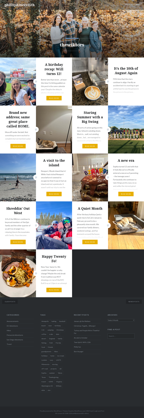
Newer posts (133, 302)
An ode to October (80, 338)
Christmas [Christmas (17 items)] (60, 330)
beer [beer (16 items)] (50, 326)
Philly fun (77, 347)
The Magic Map (132, 5)
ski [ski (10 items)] (61, 369)
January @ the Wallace (82, 321)
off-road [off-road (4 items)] (44, 369)
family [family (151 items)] (60, 339)
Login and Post (99, 411)
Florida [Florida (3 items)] (58, 343)
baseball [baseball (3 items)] (62, 321)
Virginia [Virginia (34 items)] (59, 382)
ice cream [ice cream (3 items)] (60, 356)
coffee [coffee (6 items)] (43, 334)
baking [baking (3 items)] (54, 321)
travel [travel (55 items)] (43, 382)
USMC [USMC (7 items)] (51, 382)
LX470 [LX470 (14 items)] (58, 360)
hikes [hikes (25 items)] (56, 351)
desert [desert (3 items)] (43, 339)
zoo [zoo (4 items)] (49, 390)
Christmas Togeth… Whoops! (85, 326)
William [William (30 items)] (58, 386)
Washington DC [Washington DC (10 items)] (47, 386)
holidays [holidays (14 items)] (44, 356)
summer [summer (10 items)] (52, 373)
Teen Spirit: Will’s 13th (82, 342)
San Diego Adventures (15, 340)
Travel (9, 344)
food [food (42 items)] (43, 347)
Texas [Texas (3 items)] (43, 377)
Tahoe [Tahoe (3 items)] (60, 373)
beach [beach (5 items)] (43, 326)
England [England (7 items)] (52, 339)
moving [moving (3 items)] (55, 364)
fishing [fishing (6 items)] (43, 343)
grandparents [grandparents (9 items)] (46, 351)
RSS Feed (89, 411)
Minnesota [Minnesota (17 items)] (45, 364)
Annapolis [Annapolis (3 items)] (45, 321)
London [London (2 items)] (44, 360)
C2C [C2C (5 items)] (43, 330)
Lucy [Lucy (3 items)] (51, 360)
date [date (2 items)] (57, 334)
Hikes (9, 330)
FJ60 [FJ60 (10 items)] (51, 343)
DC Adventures (12, 326)
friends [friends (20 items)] (50, 347)
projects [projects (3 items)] (54, 369)
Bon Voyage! (78, 351)
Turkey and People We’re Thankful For (86, 331)
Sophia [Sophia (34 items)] (43, 373)
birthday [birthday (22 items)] (58, 326)
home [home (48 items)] (52, 356)
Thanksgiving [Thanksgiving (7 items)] (53, 377)
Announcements (13, 321)
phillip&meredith (19, 5)
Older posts (10, 302)
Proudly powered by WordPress (51, 411)
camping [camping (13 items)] (50, 330)
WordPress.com (79, 411)
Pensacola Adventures (15, 335)
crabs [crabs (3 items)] (51, 334)
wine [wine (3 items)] (43, 390)
